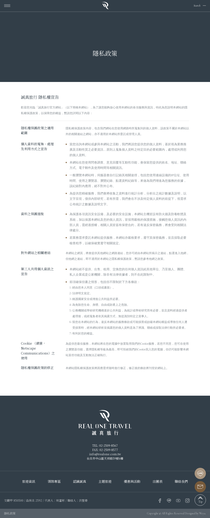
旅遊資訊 (28, 481)
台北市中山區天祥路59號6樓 (105, 458)
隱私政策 (10, 513)
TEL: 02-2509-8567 (105, 445)
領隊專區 (54, 481)
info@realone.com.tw (105, 454)
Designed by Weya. (195, 513)
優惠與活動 (132, 481)
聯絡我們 (181, 481)
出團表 (157, 481)
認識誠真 (79, 481)
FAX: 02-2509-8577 (105, 450)
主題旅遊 (105, 481)
